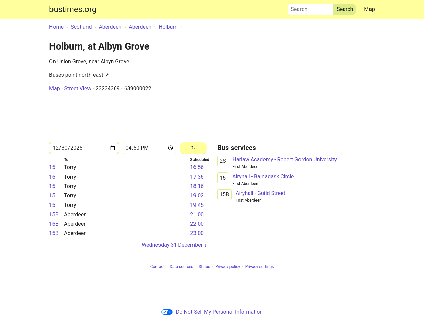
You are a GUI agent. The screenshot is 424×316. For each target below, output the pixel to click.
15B (54, 214)
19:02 (197, 195)
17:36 (197, 176)
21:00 (197, 214)
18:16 (197, 186)
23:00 (197, 233)
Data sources (181, 267)
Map (369, 9)
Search (310, 8)
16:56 (197, 167)
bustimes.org (72, 9)
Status (204, 267)
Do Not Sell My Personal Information (212, 312)
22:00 (197, 224)
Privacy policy (227, 267)
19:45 (197, 205)
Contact (157, 267)
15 (52, 167)
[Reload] (193, 148)
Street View (77, 88)
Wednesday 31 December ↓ (174, 245)
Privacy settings (259, 267)
